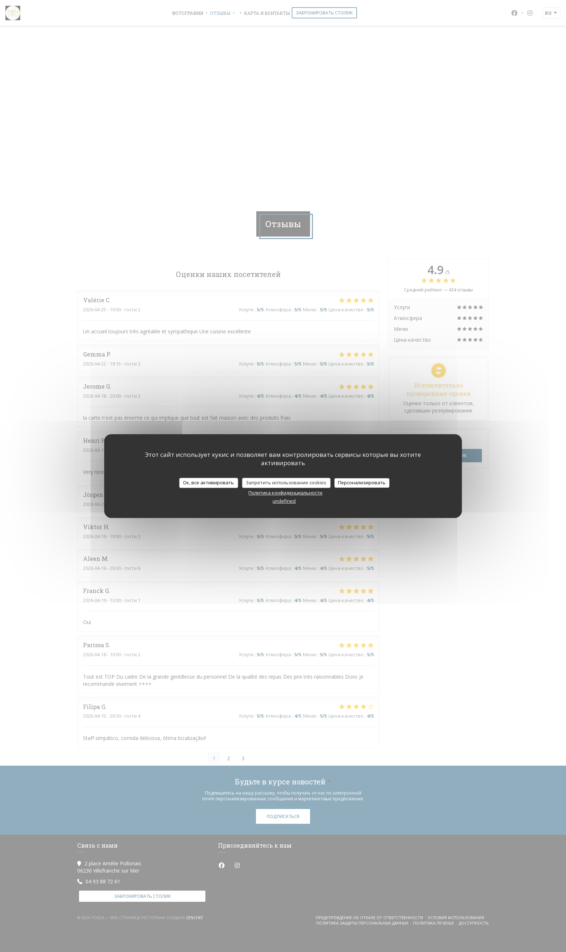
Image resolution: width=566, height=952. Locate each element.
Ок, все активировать (208, 482)
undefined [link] (284, 501)
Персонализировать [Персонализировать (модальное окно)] (362, 482)
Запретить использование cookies (286, 482)
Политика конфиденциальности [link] (285, 492)
